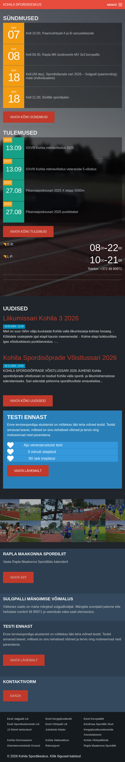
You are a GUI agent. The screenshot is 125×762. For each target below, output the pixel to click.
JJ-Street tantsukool (19, 729)
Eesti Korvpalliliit (94, 718)
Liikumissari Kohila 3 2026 (41, 318)
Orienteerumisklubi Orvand (23, 745)
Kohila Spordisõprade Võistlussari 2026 (60, 357)
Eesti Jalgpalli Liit (17, 718)
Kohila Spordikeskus (22, 4)
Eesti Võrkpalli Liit (56, 724)
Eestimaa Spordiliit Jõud (98, 724)
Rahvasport (52, 745)
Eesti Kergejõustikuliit (58, 718)
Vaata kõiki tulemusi (28, 231)
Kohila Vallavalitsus (57, 740)
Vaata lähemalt (28, 471)
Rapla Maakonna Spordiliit (100, 745)
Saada (15, 696)
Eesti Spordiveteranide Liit (23, 724)
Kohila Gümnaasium (19, 740)
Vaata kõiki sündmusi (29, 117)
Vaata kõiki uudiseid (28, 401)
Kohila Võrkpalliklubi (96, 740)
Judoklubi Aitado (55, 729)
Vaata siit (18, 577)
